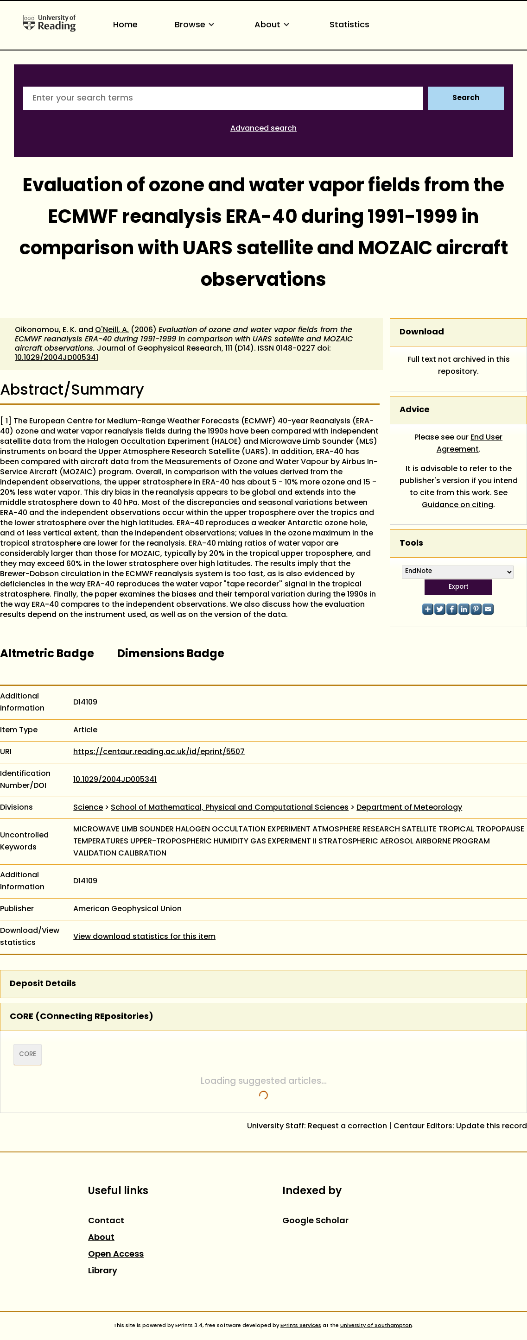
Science (88, 808)
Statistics (349, 25)
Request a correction (347, 1126)
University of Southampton (376, 1325)
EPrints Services (300, 1325)
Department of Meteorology (409, 808)
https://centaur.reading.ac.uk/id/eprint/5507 (159, 752)
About (273, 25)
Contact (106, 1221)
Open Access (116, 1254)
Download (422, 332)
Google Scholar (315, 1221)
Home (125, 25)
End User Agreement (470, 444)
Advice (415, 410)
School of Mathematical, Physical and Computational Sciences (230, 808)
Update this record (491, 1126)
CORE (27, 1055)
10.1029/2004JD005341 (56, 358)
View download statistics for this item (144, 937)
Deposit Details (43, 984)
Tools (411, 543)
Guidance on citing (457, 505)
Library (102, 1271)
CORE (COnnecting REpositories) (81, 1017)
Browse (196, 25)
